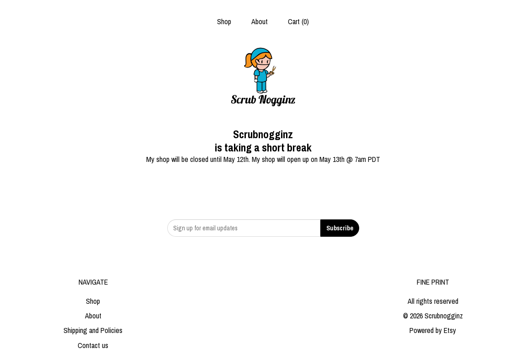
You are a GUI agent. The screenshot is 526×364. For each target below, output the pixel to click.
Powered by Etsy (432, 330)
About (259, 21)
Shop (224, 21)
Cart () (298, 21)
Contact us (93, 345)
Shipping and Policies (93, 330)
